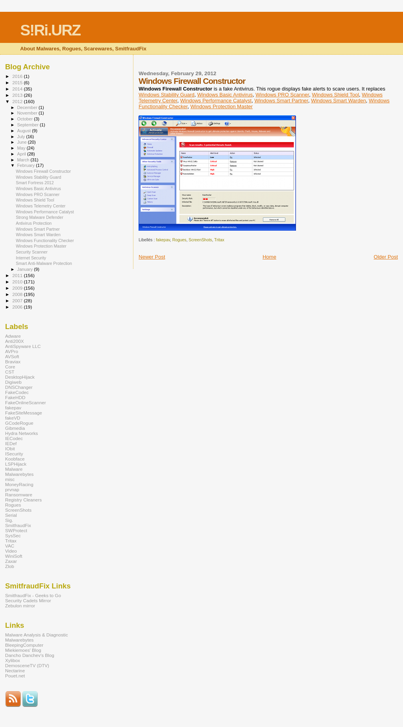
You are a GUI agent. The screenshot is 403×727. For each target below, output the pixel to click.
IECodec (14, 438)
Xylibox (12, 660)
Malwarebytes (19, 474)
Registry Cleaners (23, 499)
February (26, 165)
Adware (13, 336)
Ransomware (18, 494)
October (25, 119)
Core (10, 366)
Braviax (12, 361)
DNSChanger (19, 387)
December (28, 107)
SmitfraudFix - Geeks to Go (33, 595)
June (22, 142)
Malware (13, 469)
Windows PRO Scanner (282, 95)
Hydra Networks (21, 433)
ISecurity (14, 453)
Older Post (386, 257)
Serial (11, 515)
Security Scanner (32, 252)
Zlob (9, 566)
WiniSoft (13, 556)
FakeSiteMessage (23, 412)
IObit (10, 448)
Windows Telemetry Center (40, 205)
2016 (18, 76)
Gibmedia (15, 428)
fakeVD (12, 417)
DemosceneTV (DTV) (27, 665)
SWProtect (16, 530)
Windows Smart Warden (338, 101)
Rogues (179, 240)
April (22, 154)
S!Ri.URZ (50, 30)
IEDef (11, 443)
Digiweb (13, 382)
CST (9, 371)
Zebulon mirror (20, 605)
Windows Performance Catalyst (215, 101)
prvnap (12, 489)
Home (269, 257)
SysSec (13, 535)
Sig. (9, 520)
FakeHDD (15, 397)
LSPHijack (15, 463)
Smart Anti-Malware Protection (44, 263)
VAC (9, 545)
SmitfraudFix (18, 525)
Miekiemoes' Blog (23, 650)
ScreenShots (200, 240)
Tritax (219, 240)
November (28, 113)
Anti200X (14, 341)
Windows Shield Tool (335, 95)
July (21, 136)
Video (11, 550)
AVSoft (12, 356)
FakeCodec (17, 392)
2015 (18, 82)
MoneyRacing (19, 484)
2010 (18, 281)
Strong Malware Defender (39, 217)
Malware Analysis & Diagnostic (36, 634)
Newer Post (152, 257)
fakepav (163, 240)
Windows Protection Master (221, 106)
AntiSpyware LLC (23, 346)
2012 (18, 101)
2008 (18, 294)
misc (10, 479)
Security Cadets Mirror (28, 600)
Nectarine (15, 670)
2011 (18, 275)
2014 (18, 88)
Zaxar (11, 561)
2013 (18, 95)
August (24, 130)
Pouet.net (15, 675)
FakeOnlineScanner (25, 402)
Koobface (15, 458)
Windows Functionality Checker (45, 240)
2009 (18, 287)
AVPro (11, 351)
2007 (18, 300)
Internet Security (31, 257)
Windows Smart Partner (281, 101)
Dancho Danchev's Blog (29, 655)
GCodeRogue (19, 422)
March (24, 159)
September (28, 124)
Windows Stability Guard (166, 95)
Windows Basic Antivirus (225, 95)
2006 (18, 306)
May (22, 148)
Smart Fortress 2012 (35, 182)
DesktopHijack (20, 376)
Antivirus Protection (34, 223)
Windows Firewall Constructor (43, 171)
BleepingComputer (24, 644)
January (25, 269)
